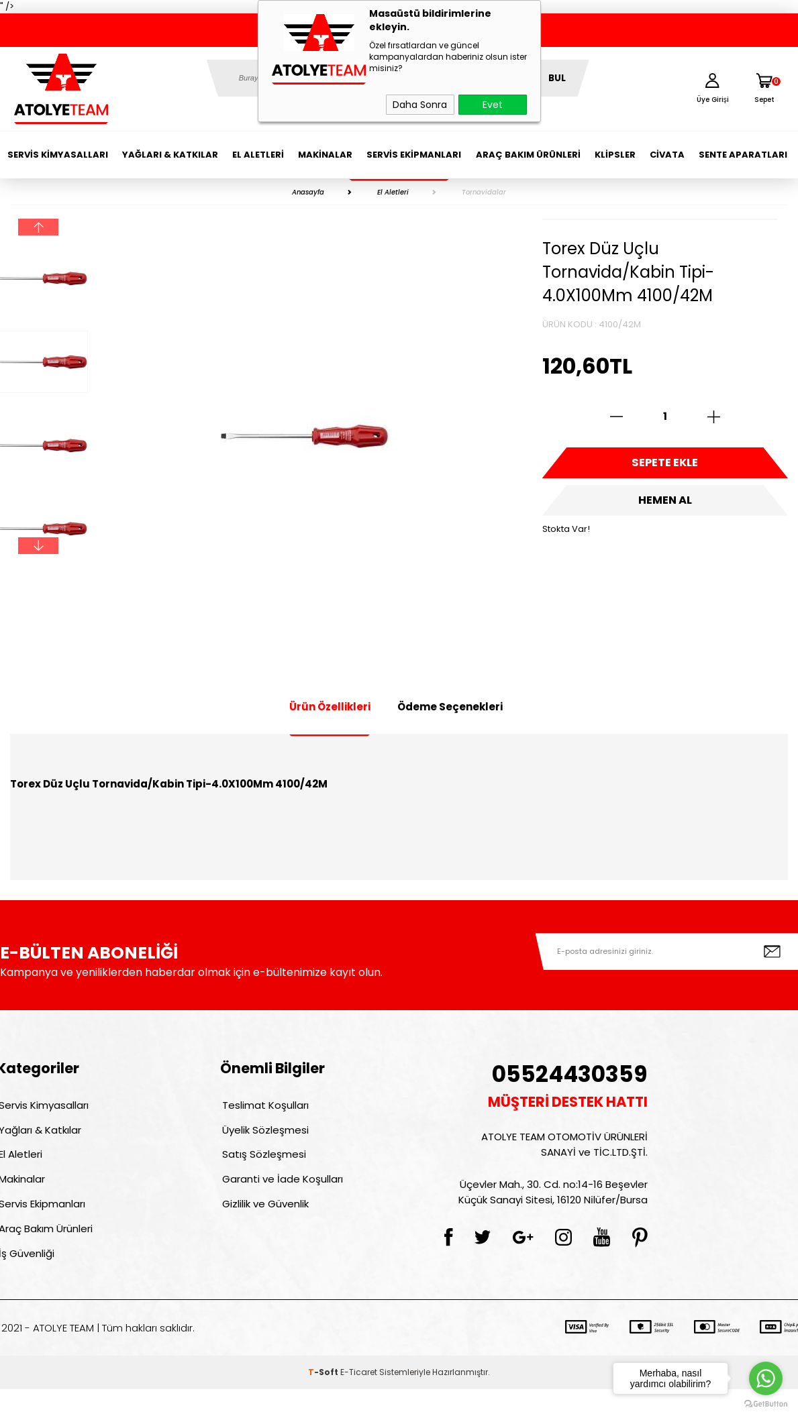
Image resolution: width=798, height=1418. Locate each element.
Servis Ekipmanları (413, 154)
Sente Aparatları (743, 154)
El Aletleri (258, 154)
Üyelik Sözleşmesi (263, 1136)
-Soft (324, 1401)
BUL (557, 78)
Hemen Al (665, 510)
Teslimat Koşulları (263, 1107)
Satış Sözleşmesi (262, 1165)
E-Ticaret (358, 1401)
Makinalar (325, 154)
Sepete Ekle (665, 466)
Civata (667, 154)
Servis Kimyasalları (57, 154)
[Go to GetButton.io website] (765, 1404)
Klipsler (615, 154)
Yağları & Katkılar (170, 154)
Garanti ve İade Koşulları (280, 1194)
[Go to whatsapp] (766, 1378)
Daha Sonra (420, 104)
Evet (493, 104)
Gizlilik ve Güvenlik (263, 1222)
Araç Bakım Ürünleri (528, 154)
